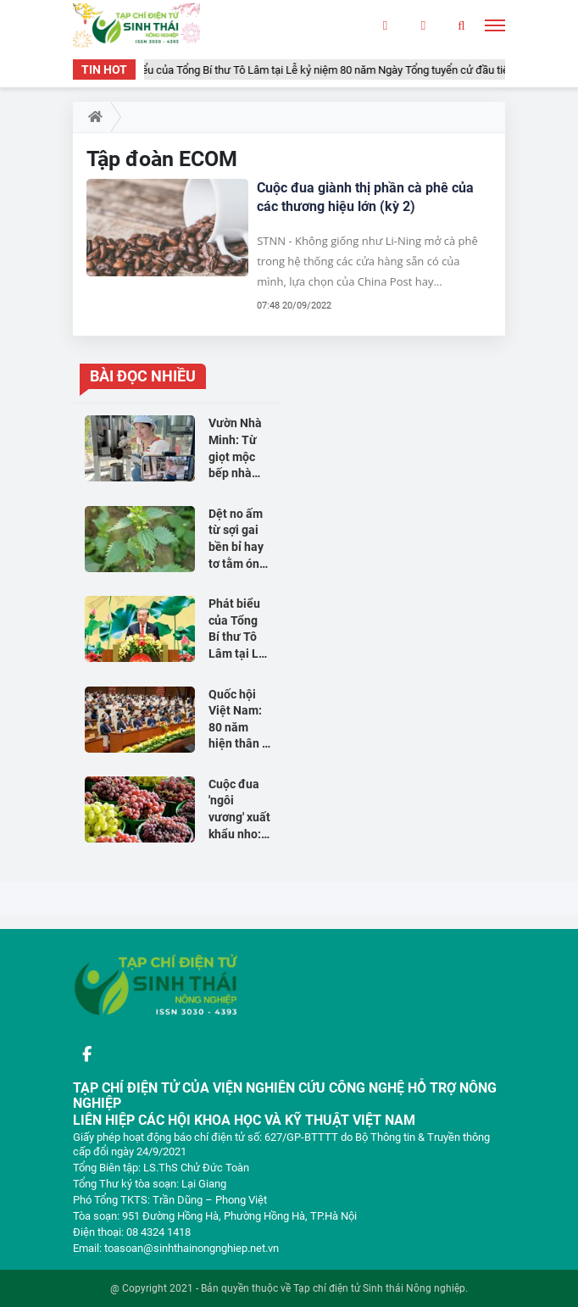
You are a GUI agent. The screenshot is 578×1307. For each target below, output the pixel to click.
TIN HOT (104, 69)
